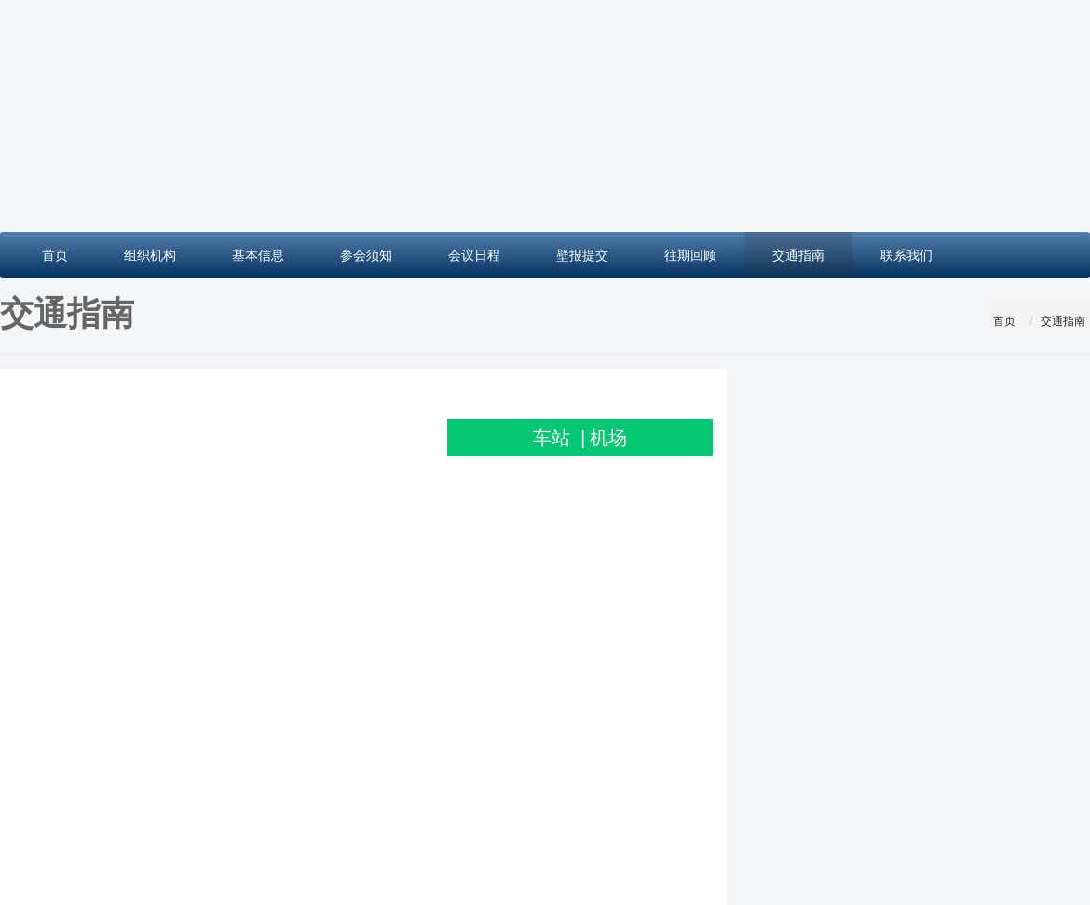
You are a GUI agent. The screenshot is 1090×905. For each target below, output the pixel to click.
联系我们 (906, 255)
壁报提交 (582, 255)
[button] (82, 116)
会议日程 (474, 255)
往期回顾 (690, 255)
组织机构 (150, 255)
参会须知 (366, 255)
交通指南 (798, 255)
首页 (55, 255)
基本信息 (258, 255)
